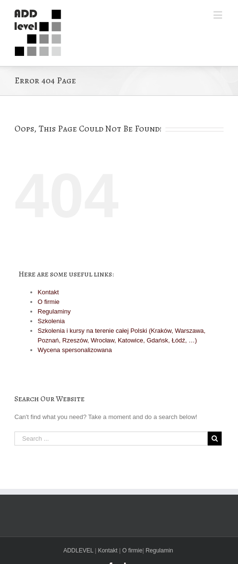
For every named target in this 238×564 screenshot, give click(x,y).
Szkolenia (51, 321)
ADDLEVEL (78, 550)
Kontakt (48, 292)
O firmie (49, 301)
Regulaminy (54, 311)
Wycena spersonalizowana (75, 350)
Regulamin (159, 550)
